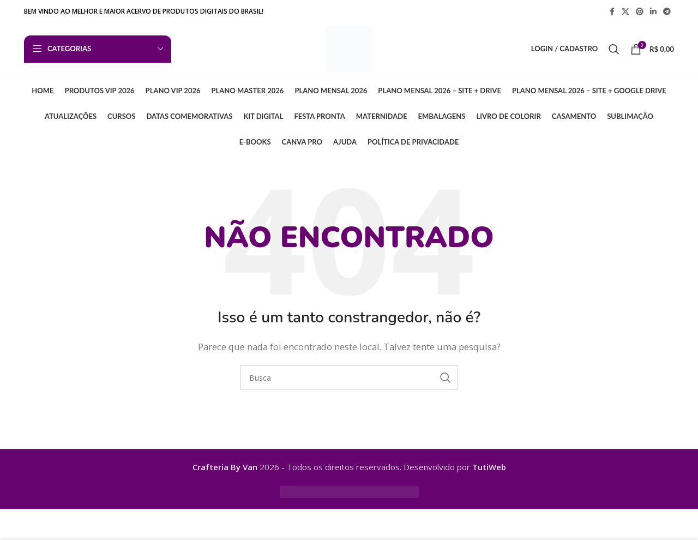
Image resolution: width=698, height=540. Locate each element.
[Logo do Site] (349, 50)
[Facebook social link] (611, 11)
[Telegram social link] (667, 11)
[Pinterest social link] (640, 11)
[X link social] (625, 11)
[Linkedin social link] (653, 11)
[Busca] (614, 51)
